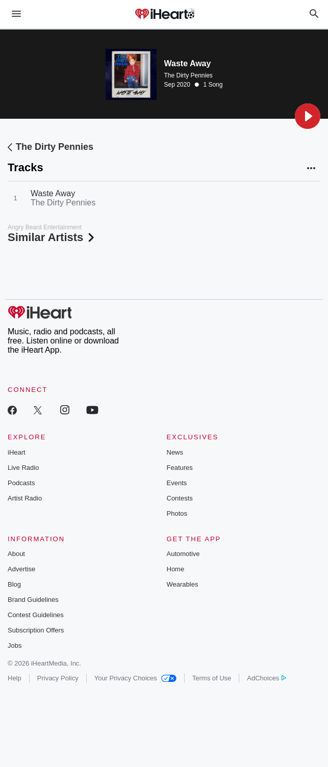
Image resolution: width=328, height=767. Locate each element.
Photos (177, 513)
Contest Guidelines (36, 615)
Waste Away (53, 193)
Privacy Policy (58, 678)
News (175, 452)
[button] (307, 116)
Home (176, 569)
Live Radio (23, 467)
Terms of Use (212, 678)
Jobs (14, 645)
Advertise (21, 569)
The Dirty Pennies (188, 75)
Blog (14, 584)
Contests (180, 498)
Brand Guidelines (33, 599)
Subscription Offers (36, 630)
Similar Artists (52, 237)
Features (180, 467)
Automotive (183, 554)
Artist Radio (25, 498)
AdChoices (266, 678)
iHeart (17, 452)
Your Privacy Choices (135, 678)
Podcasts (21, 483)
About (16, 554)
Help (14, 678)
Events (177, 483)
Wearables (182, 584)
